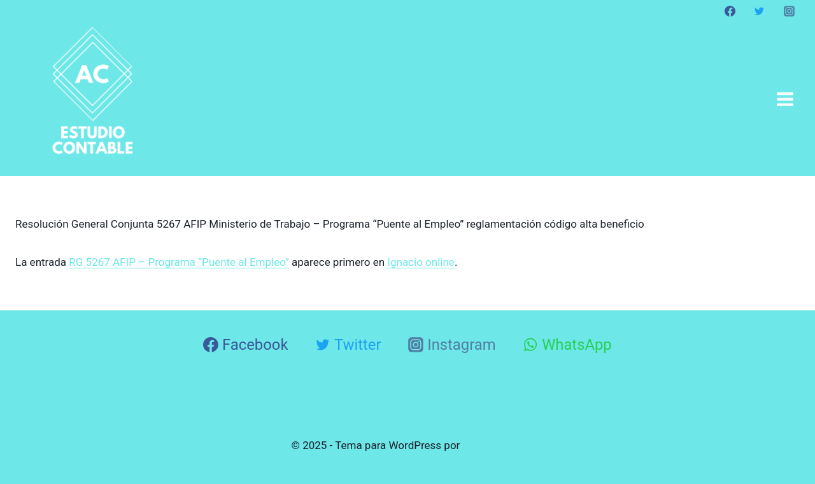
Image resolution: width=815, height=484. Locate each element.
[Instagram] (789, 11)
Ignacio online (421, 262)
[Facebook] (730, 11)
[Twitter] (759, 11)
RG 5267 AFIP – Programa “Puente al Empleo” (179, 262)
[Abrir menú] (785, 99)
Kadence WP (493, 445)
